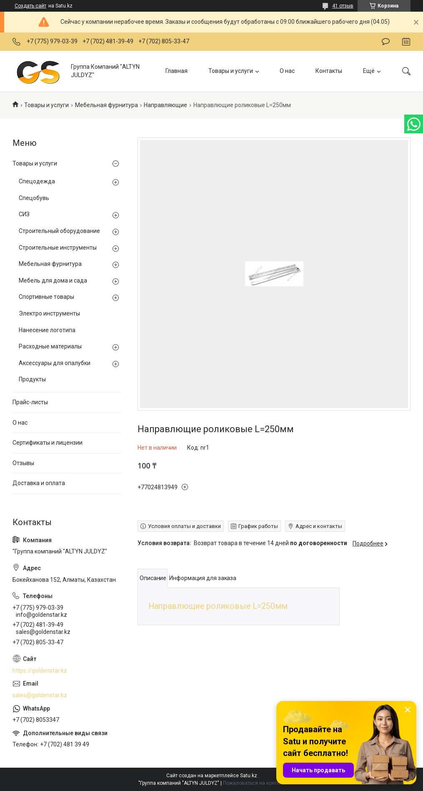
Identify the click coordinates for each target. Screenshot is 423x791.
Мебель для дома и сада (53, 280)
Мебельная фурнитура (106, 105)
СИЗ (24, 214)
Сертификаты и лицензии (48, 442)
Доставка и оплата (39, 483)
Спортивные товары (46, 296)
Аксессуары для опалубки (54, 363)
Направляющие (165, 105)
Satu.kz (248, 775)
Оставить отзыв (386, 42)
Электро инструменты (49, 313)
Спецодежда (37, 181)
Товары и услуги (230, 71)
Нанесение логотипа (47, 330)
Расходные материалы (50, 346)
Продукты (32, 379)
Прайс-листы (30, 402)
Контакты (328, 71)
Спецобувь (34, 198)
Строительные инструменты (58, 247)
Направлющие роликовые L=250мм (218, 606)
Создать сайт (30, 6)
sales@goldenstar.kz (40, 695)
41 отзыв (342, 6)
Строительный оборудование (59, 231)
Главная (176, 71)
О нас (287, 71)
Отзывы (23, 463)
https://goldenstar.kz (40, 670)
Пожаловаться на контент (254, 783)
